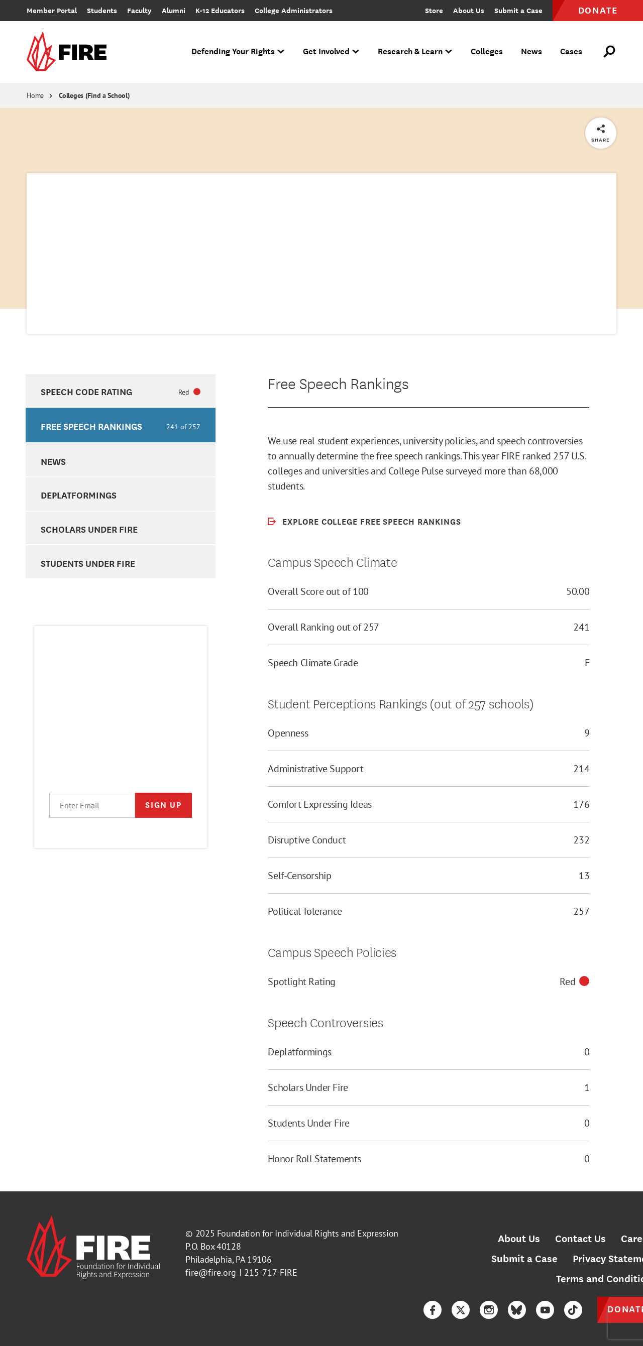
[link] (70, 52)
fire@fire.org (210, 1272)
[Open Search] (609, 51)
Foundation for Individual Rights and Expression (307, 1233)
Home (35, 95)
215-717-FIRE (270, 1272)
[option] (120, 390)
